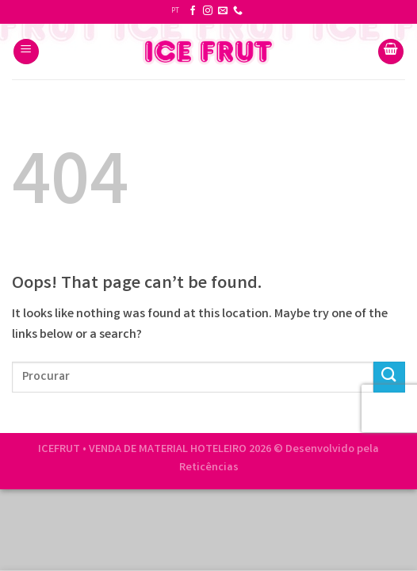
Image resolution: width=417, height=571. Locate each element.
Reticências (209, 468)
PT (175, 11)
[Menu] (26, 52)
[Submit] (389, 377)
